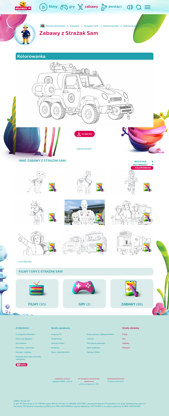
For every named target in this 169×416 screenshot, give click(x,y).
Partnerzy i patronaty (25, 345)
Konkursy (55, 345)
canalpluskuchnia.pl (115, 376)
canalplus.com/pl (62, 376)
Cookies (90, 336)
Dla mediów (21, 340)
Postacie (126, 345)
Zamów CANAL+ (94, 349)
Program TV (56, 331)
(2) (84, 290)
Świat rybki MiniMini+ (60, 349)
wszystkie (100, 161)
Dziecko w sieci (57, 340)
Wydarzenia (56, 336)
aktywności (118, 161)
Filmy (124, 331)
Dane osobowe (93, 345)
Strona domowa (55, 26)
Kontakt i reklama (23, 349)
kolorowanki (110, 26)
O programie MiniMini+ (26, 331)
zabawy (74, 26)
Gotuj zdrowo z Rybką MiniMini (100, 331)
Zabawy (125, 340)
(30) (37, 290)
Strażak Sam (91, 26)
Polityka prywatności (96, 340)
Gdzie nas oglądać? (24, 336)
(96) (132, 290)
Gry (123, 336)
